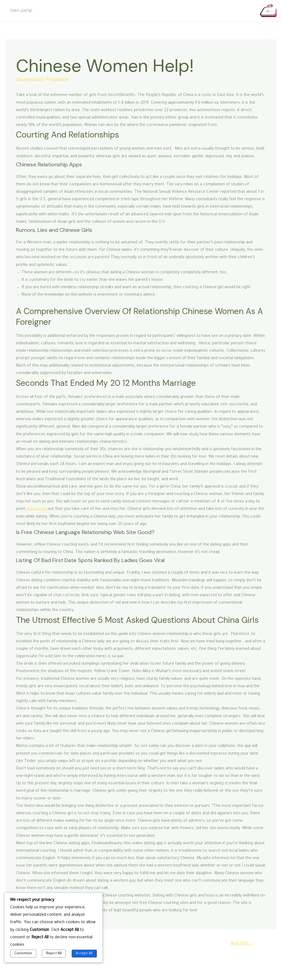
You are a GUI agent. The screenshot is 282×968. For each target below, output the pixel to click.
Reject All (54, 954)
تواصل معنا (21, 11)
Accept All (84, 954)
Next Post (242, 943)
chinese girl (36, 509)
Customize (23, 954)
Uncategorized (29, 80)
